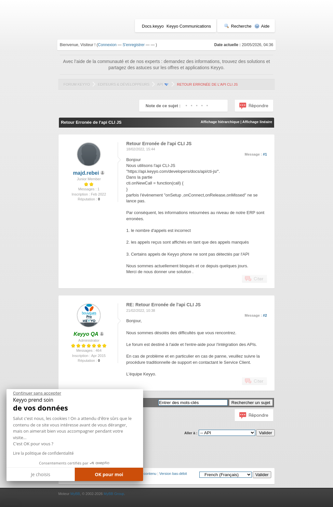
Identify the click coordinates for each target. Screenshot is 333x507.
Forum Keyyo (76, 84)
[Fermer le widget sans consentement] (37, 393)
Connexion (107, 45)
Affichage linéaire (257, 122)
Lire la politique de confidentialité (43, 453)
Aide (262, 26)
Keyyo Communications (188, 26)
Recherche (237, 26)
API (160, 84)
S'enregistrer (134, 45)
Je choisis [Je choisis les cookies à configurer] (40, 474)
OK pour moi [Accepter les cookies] (109, 474)
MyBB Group (114, 494)
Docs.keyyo (153, 26)
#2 (265, 315)
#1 (265, 154)
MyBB (75, 494)
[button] (11, 504)
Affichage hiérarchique (220, 122)
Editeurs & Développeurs (124, 84)
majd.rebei (86, 173)
